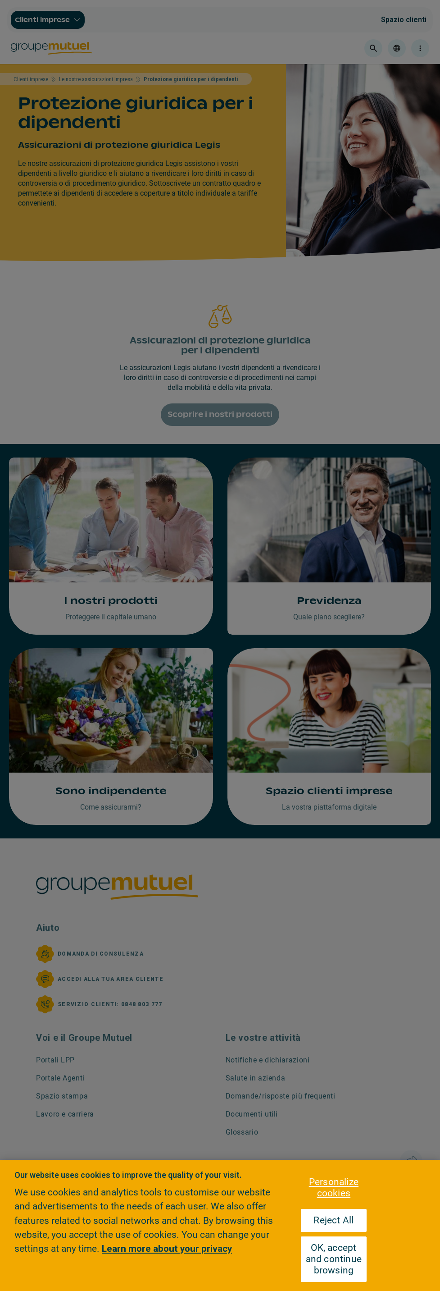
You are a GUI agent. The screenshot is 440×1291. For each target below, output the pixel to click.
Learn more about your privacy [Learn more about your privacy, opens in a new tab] (167, 1248)
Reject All (333, 1220)
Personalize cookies (333, 1188)
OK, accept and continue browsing (334, 1259)
